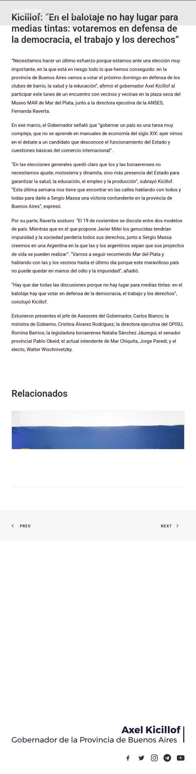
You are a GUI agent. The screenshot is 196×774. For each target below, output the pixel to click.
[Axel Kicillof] (51, 13)
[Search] (162, 13)
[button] (181, 12)
